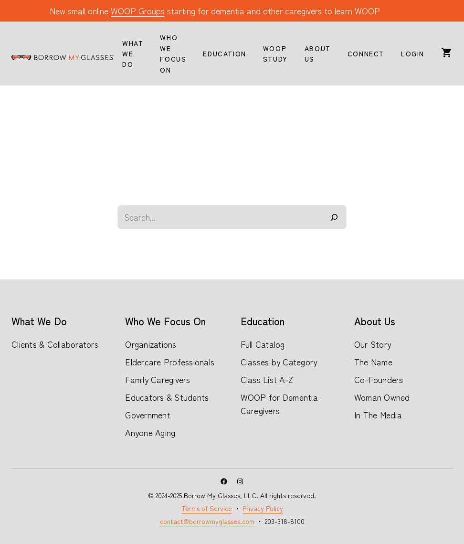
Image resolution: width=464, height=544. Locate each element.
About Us (374, 320)
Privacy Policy (263, 508)
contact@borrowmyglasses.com (207, 521)
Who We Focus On (165, 320)
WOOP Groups (138, 11)
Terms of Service (206, 508)
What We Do (39, 320)
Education (263, 320)
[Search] (334, 217)
